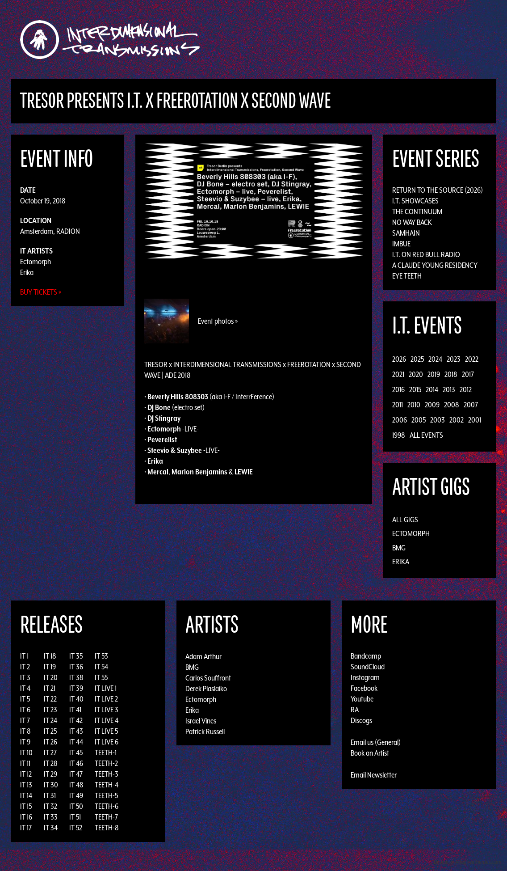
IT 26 (50, 741)
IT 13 (26, 784)
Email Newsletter (374, 774)
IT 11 (25, 763)
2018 (450, 374)
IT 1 (24, 655)
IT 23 (50, 709)
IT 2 (25, 666)
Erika (27, 272)
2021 (398, 374)
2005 (418, 419)
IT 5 (25, 698)
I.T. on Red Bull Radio (426, 254)
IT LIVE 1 (106, 688)
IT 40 (76, 698)
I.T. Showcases (415, 200)
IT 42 (76, 720)
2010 (413, 404)
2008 (451, 404)
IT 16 (26, 816)
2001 (474, 419)
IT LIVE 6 (106, 741)
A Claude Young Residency (435, 265)
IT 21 (49, 688)
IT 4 (25, 688)
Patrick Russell (205, 731)
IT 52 (75, 827)
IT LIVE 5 (106, 731)
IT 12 (26, 774)
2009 (432, 404)
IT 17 (26, 827)
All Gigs (405, 519)
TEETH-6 (106, 806)
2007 (471, 404)
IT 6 (25, 709)
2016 (398, 389)
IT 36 (76, 666)
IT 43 (76, 731)
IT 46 (76, 763)
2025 (417, 359)
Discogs (361, 720)
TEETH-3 (106, 774)
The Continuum (417, 211)
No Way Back (412, 222)
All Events (426, 435)
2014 (432, 389)
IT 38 (76, 677)
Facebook (364, 688)
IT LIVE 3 (106, 709)
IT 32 (50, 806)
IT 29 (50, 774)
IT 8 (25, 731)
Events (358, 40)
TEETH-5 (106, 795)
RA (355, 709)
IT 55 (101, 677)
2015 (415, 389)
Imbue (401, 243)
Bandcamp (366, 655)
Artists (326, 40)
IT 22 (50, 698)
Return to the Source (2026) (437, 190)
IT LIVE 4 (106, 720)
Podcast (449, 40)
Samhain (406, 232)
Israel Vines (200, 720)
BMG (399, 547)
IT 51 (75, 816)
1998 (398, 435)
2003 (437, 419)
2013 (449, 389)
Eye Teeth (407, 275)
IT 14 (26, 795)
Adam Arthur (203, 655)
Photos (415, 40)
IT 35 (76, 655)
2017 (468, 374)
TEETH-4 (106, 784)
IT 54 (101, 666)
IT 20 (51, 677)
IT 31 (50, 795)
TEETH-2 (106, 763)
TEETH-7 (106, 816)
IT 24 (50, 720)
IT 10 (26, 752)
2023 (454, 359)
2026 (399, 359)
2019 (433, 374)
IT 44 (76, 741)
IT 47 (76, 774)
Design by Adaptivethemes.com (468, 861)
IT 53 (101, 655)
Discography (284, 40)
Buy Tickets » (41, 292)
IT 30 (51, 784)
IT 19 (50, 666)
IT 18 (50, 655)
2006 (399, 419)
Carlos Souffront (208, 677)
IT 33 (51, 816)
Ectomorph (35, 261)
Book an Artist (370, 752)
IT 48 (76, 784)
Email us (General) (376, 742)
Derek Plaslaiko (206, 688)
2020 (416, 374)
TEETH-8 (107, 827)
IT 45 (76, 752)
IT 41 (75, 709)
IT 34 (51, 827)
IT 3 (25, 677)
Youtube (362, 698)
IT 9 (25, 741)
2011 (397, 404)
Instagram (365, 677)
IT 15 (26, 806)
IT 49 (76, 795)
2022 (471, 359)
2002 (456, 419)
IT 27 (50, 752)
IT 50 (76, 806)
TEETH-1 (106, 752)
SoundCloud (368, 666)
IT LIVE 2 (106, 698)
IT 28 (51, 763)
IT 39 (76, 688)
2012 (466, 389)
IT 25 (50, 731)
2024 (435, 359)
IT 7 (25, 720)
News (386, 40)
